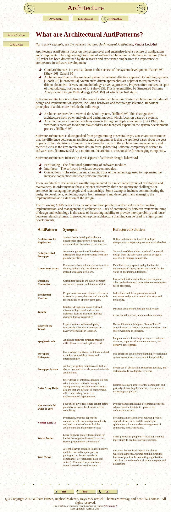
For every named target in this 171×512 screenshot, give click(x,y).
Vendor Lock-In (145, 44)
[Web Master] (110, 506)
